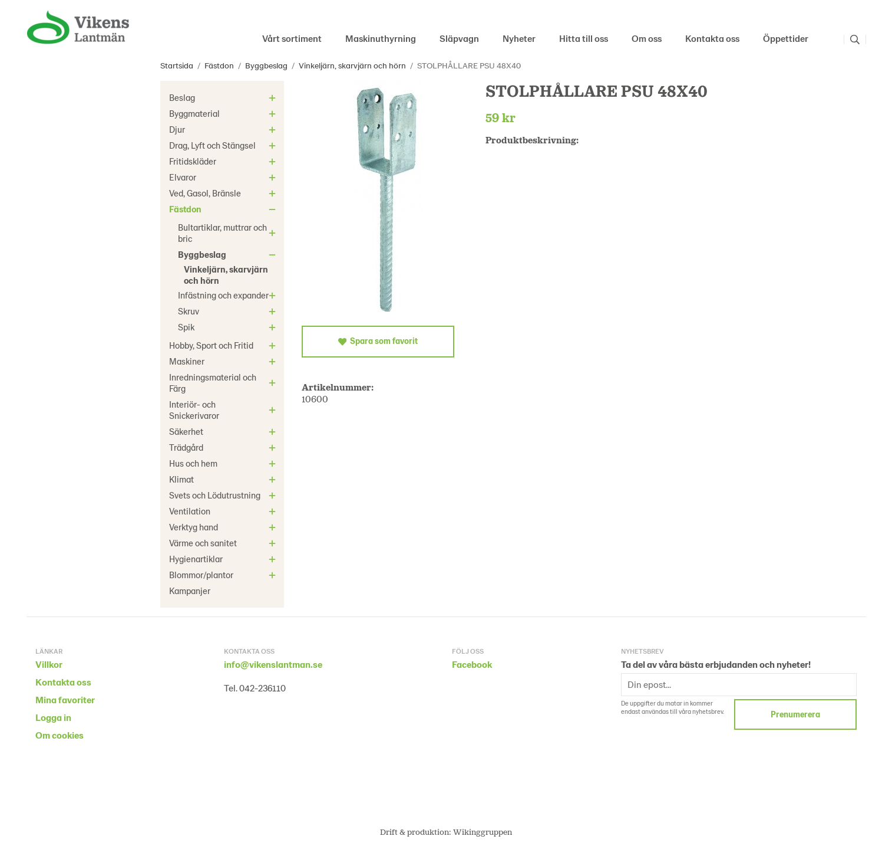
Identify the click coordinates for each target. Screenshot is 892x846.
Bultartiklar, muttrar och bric (228, 233)
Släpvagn (459, 38)
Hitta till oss (583, 38)
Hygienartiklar (224, 558)
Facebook (472, 664)
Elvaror (224, 177)
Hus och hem (224, 463)
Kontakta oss (712, 38)
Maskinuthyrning (380, 38)
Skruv (228, 311)
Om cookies (59, 734)
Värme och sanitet (224, 542)
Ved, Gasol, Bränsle (224, 193)
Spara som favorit (378, 341)
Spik (228, 327)
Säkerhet (224, 431)
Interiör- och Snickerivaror (224, 410)
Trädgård (224, 447)
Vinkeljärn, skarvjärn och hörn (226, 275)
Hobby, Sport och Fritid (224, 345)
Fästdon (224, 209)
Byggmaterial (224, 113)
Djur (224, 129)
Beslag (224, 97)
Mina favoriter (65, 699)
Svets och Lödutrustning (224, 495)
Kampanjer (189, 590)
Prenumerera (795, 714)
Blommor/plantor (224, 574)
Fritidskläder (224, 161)
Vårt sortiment (292, 38)
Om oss (647, 38)
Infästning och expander (228, 295)
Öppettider (785, 38)
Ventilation (224, 511)
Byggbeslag (228, 254)
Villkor (48, 664)
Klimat (224, 479)
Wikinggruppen (482, 832)
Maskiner (224, 361)
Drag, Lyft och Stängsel (224, 145)
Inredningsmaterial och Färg (224, 383)
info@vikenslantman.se (273, 664)
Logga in (53, 717)
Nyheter (519, 38)
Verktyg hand (224, 527)
